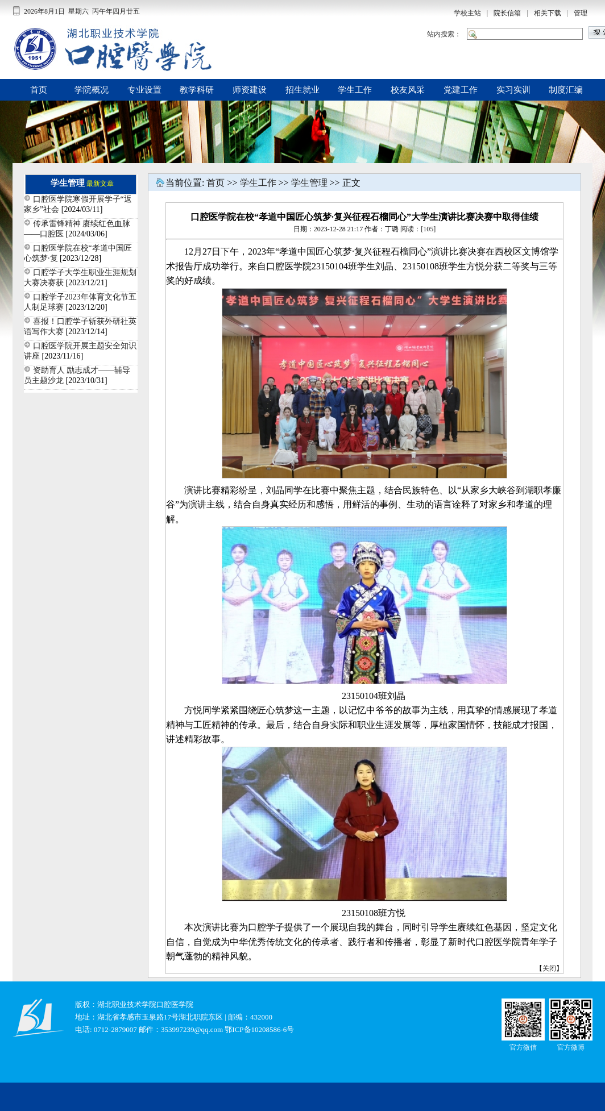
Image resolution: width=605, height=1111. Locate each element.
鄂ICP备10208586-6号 (259, 1029)
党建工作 (461, 89)
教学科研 (197, 89)
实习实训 (513, 89)
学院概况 (91, 89)
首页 (38, 89)
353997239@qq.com (192, 1029)
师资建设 (250, 89)
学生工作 (355, 89)
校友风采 (408, 89)
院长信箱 (507, 13)
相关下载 (547, 13)
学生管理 (309, 183)
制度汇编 (566, 89)
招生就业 (302, 89)
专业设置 (144, 89)
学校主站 (467, 13)
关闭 (549, 968)
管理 (580, 13)
